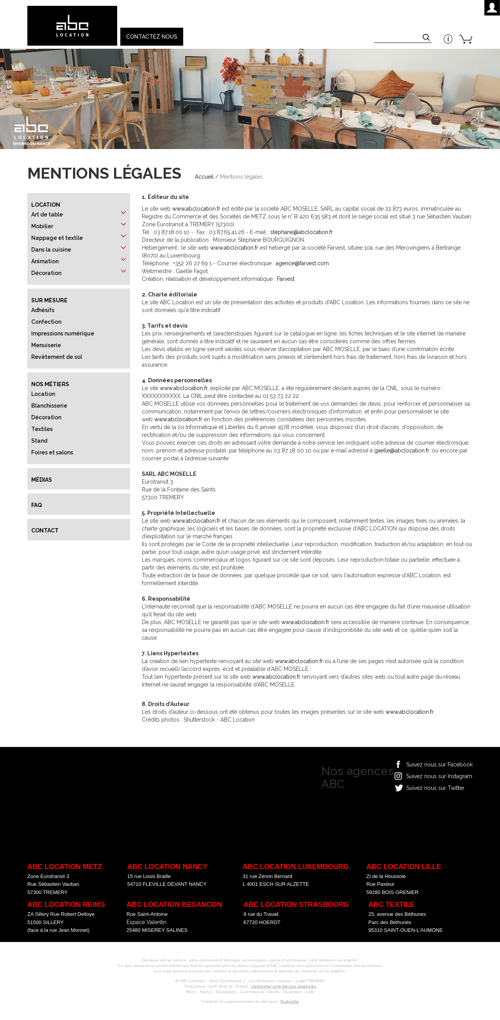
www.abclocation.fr (196, 209)
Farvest (286, 279)
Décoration (46, 273)
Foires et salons (52, 452)
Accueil (204, 177)
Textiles (42, 429)
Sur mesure (49, 300)
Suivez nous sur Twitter (435, 788)
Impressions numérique (62, 333)
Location (45, 205)
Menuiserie (46, 345)
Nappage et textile (57, 238)
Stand (39, 441)
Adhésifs (42, 310)
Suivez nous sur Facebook (439, 764)
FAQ (36, 505)
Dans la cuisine (51, 250)
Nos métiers (50, 384)
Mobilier (42, 226)
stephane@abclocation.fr (301, 232)
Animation (45, 261)
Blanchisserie (49, 406)
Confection (46, 322)
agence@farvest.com (302, 263)
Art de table (47, 214)
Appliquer (427, 38)
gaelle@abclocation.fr (401, 450)
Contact (45, 530)
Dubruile (289, 1001)
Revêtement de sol (56, 357)
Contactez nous (151, 37)
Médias (41, 480)
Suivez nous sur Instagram (439, 776)
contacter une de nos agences (283, 986)
